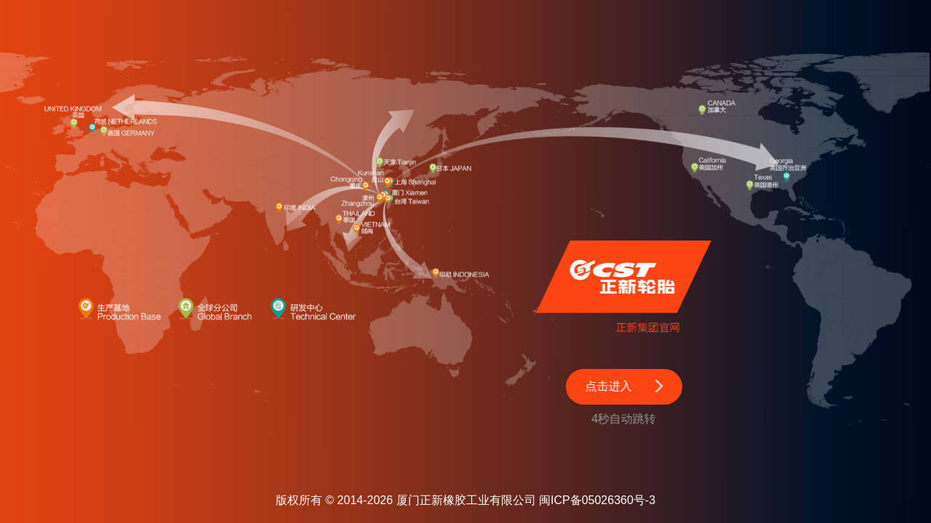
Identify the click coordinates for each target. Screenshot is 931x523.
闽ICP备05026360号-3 (597, 500)
